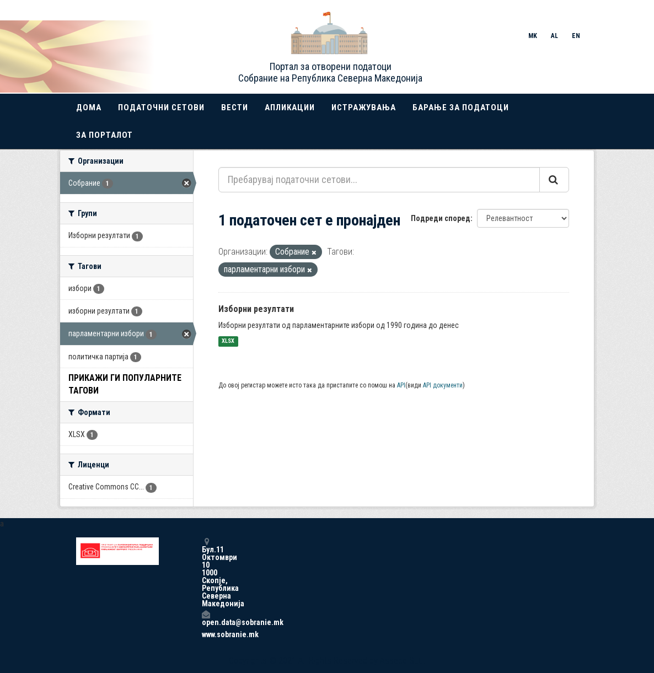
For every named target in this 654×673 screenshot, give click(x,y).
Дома (88, 107)
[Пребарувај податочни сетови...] (379, 179)
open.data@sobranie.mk (206, 618)
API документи (443, 385)
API (401, 385)
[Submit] (554, 179)
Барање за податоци (460, 107)
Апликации (290, 107)
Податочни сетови (161, 107)
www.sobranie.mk (206, 634)
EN (576, 36)
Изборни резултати (256, 309)
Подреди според (440, 218)
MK (532, 36)
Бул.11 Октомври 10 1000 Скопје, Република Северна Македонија (206, 572)
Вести (234, 107)
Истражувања (363, 107)
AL (554, 36)
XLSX (228, 341)
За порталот (104, 135)
